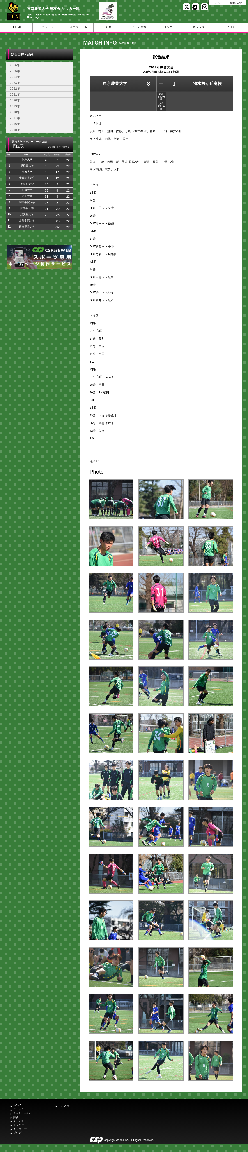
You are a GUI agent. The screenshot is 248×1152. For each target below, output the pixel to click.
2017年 (15, 118)
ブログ (230, 27)
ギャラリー (200, 27)
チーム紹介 (139, 27)
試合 (109, 27)
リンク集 (63, 1105)
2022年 (15, 88)
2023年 (15, 82)
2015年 (15, 129)
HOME (17, 27)
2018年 (15, 112)
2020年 (15, 100)
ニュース (48, 27)
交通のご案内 (236, 3)
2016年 (15, 124)
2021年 (15, 94)
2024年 (15, 77)
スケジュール (78, 27)
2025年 (15, 71)
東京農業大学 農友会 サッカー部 (53, 9)
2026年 (15, 65)
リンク (218, 3)
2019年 (15, 106)
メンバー (169, 27)
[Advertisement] (39, 303)
